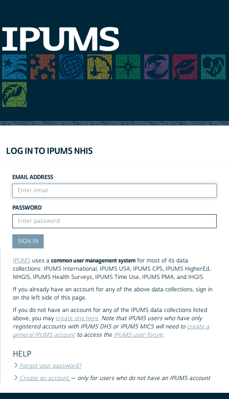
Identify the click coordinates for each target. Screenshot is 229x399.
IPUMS (21, 260)
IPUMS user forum (138, 335)
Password (27, 208)
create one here (77, 318)
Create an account (42, 378)
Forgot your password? (47, 366)
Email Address (32, 177)
